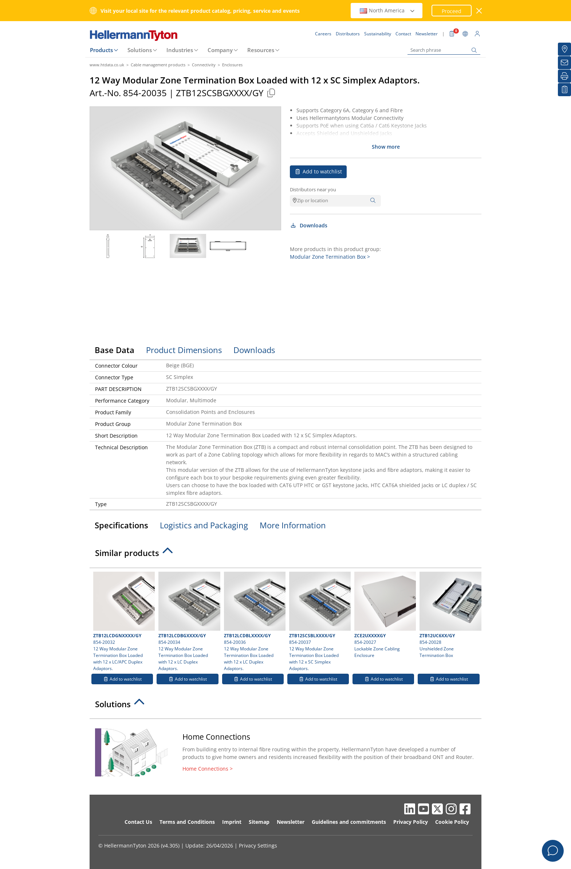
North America (387, 10)
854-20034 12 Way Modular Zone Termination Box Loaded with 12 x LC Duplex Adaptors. (188, 622)
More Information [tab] (293, 525)
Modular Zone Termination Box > (330, 256)
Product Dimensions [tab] (184, 349)
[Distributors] (564, 49)
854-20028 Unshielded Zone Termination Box (449, 615)
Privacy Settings (258, 845)
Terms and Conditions (187, 821)
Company (220, 50)
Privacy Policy (410, 821)
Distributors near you (313, 189)
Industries (179, 50)
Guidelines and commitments (349, 821)
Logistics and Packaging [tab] (204, 525)
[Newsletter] (564, 62)
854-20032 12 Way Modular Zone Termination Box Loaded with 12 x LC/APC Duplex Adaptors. (123, 622)
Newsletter (290, 821)
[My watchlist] (564, 89)
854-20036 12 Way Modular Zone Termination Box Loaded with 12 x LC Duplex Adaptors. (254, 622)
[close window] (479, 11)
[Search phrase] (443, 50)
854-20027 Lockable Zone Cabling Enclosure (384, 615)
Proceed (451, 11)
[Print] (564, 76)
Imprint (231, 821)
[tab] (285, 555)
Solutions (139, 50)
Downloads (308, 225)
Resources (260, 50)
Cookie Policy (452, 821)
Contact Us (138, 821)
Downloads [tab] (254, 349)
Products (101, 50)
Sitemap (259, 821)
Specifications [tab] (121, 525)
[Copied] (270, 92)
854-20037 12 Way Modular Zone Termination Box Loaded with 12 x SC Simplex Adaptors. (319, 622)
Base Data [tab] (114, 349)
